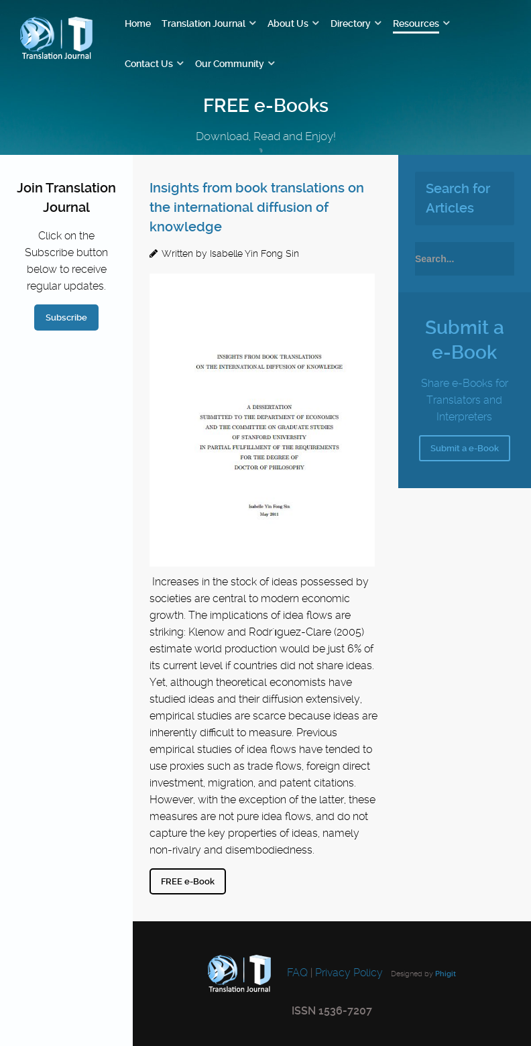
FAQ (296, 972)
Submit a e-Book (464, 448)
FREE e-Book (188, 881)
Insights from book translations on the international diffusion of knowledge (257, 207)
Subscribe (66, 317)
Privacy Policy (349, 972)
